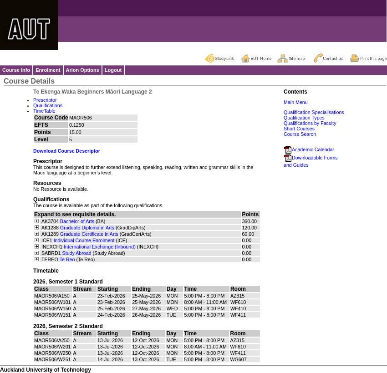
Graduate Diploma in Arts (87, 227)
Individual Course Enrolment (84, 240)
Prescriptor (45, 100)
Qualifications (47, 105)
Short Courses (299, 128)
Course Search (300, 134)
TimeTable (44, 111)
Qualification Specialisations (314, 112)
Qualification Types (304, 117)
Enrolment (48, 70)
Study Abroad (77, 253)
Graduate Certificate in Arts (89, 234)
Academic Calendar (309, 149)
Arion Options (82, 70)
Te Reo (67, 259)
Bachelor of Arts (77, 221)
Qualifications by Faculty (310, 123)
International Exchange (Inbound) (100, 246)
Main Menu (296, 102)
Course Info (16, 70)
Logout (113, 70)
